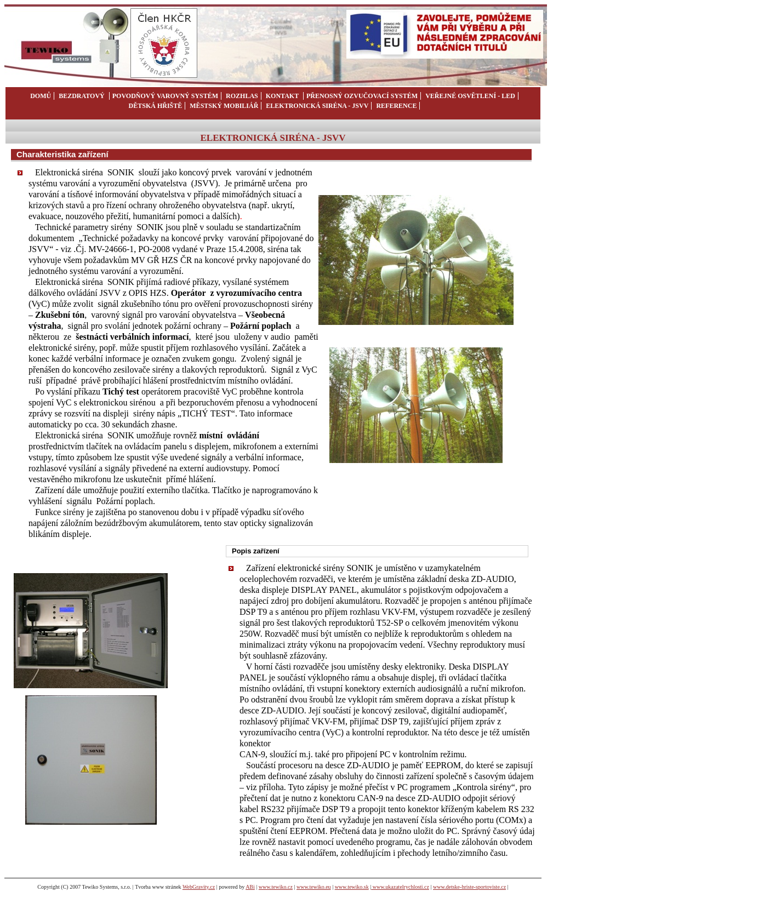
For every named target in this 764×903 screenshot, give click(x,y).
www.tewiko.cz (276, 887)
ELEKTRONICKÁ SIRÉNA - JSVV (317, 106)
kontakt (283, 96)
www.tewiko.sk (352, 887)
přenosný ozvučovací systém (362, 96)
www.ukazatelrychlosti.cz (400, 887)
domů (40, 96)
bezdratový (82, 96)
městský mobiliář (224, 106)
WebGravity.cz (199, 887)
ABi (250, 887)
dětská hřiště (156, 106)
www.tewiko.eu (314, 887)
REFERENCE (396, 106)
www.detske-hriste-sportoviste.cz (469, 887)
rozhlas (241, 96)
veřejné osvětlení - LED (470, 96)
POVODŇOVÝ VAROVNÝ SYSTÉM (165, 96)
